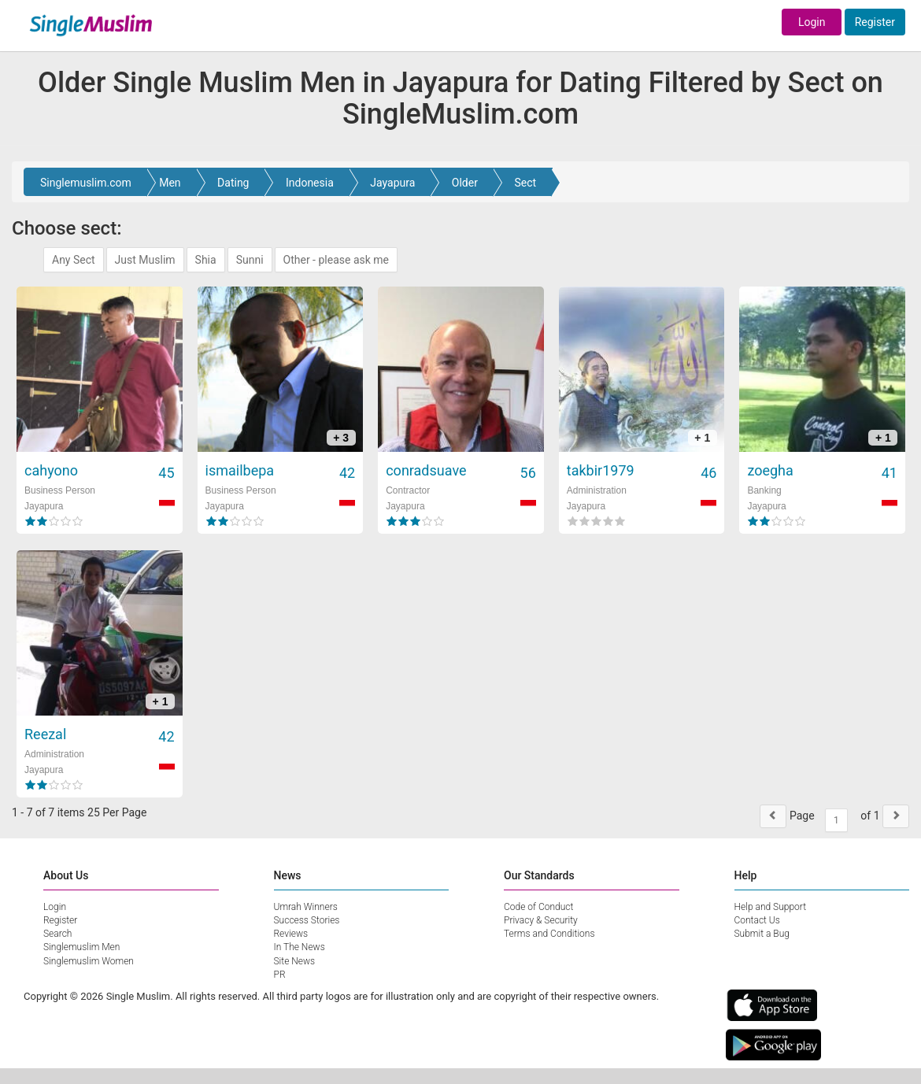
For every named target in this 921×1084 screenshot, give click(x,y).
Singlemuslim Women (88, 961)
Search (57, 933)
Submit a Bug (762, 933)
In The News (299, 947)
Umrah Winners (306, 906)
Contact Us (757, 920)
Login (812, 22)
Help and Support (770, 906)
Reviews (291, 933)
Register (875, 22)
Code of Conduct (538, 906)
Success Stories (307, 920)
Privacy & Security (541, 920)
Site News (295, 961)
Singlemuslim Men (81, 947)
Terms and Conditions (549, 933)
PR (280, 974)
